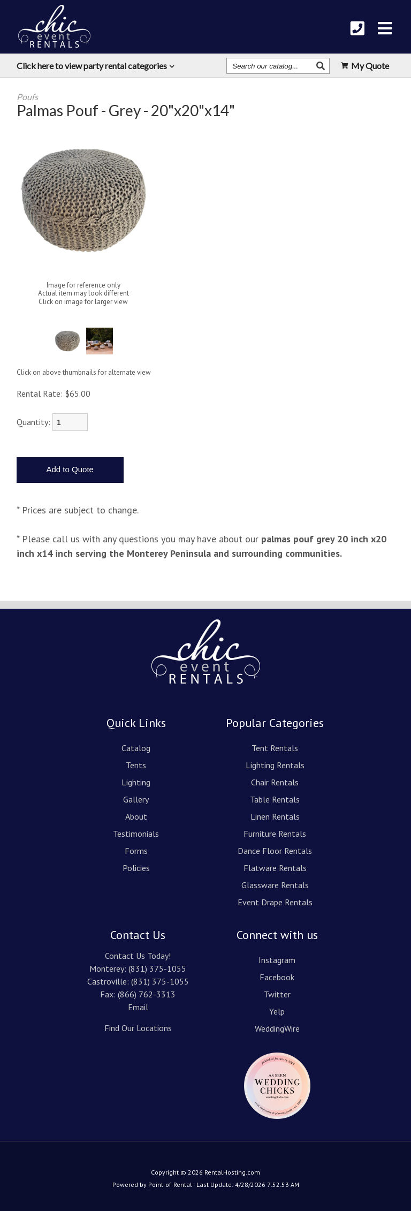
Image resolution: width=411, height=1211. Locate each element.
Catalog (135, 748)
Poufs (27, 97)
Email (138, 1007)
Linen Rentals (275, 816)
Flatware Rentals (275, 867)
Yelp (277, 1011)
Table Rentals (275, 799)
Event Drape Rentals (275, 902)
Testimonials (136, 833)
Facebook (277, 977)
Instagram (276, 960)
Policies (136, 867)
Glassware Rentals (275, 885)
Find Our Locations (138, 1028)
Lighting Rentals (275, 765)
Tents (136, 765)
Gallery (136, 799)
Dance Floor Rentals (275, 850)
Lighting (135, 782)
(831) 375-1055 (157, 968)
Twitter (277, 994)
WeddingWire (277, 1028)
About (136, 816)
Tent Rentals (275, 748)
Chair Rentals (275, 782)
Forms (136, 850)
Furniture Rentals (274, 833)
